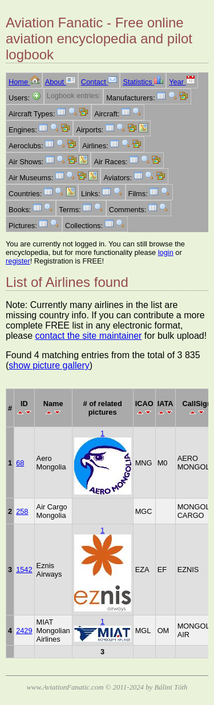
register (18, 261)
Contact (99, 82)
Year (182, 82)
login (165, 252)
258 (22, 511)
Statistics (143, 82)
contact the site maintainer (88, 336)
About (60, 82)
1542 (24, 569)
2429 (24, 630)
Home (24, 82)
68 (20, 463)
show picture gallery (49, 365)
